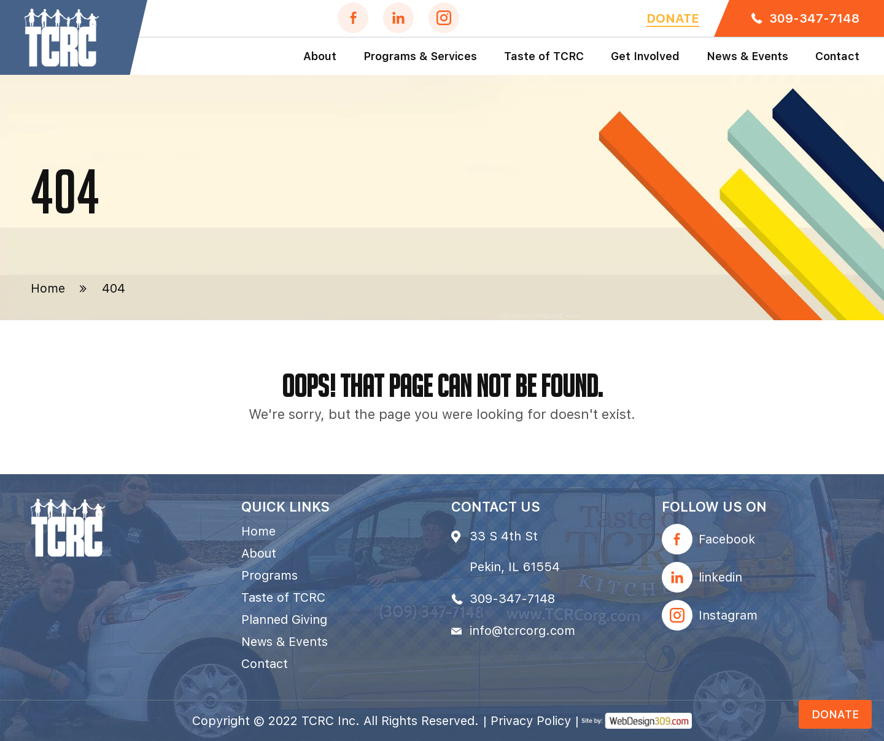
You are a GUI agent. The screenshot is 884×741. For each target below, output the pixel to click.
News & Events (747, 56)
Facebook (727, 539)
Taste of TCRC (544, 56)
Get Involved (645, 56)
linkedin (720, 577)
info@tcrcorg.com (522, 630)
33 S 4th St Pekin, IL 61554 (515, 551)
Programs (269, 575)
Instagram (728, 615)
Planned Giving (284, 619)
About (319, 56)
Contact (837, 56)
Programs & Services (420, 56)
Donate (672, 18)
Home (48, 288)
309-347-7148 (814, 18)
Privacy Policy (530, 720)
